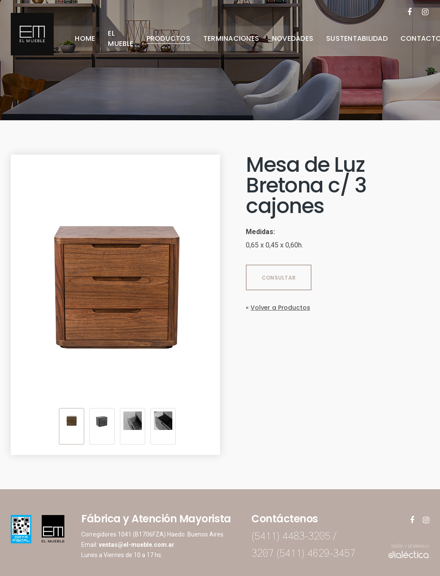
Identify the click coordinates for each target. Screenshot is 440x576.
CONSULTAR (279, 277)
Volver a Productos (280, 307)
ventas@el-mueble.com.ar (136, 544)
